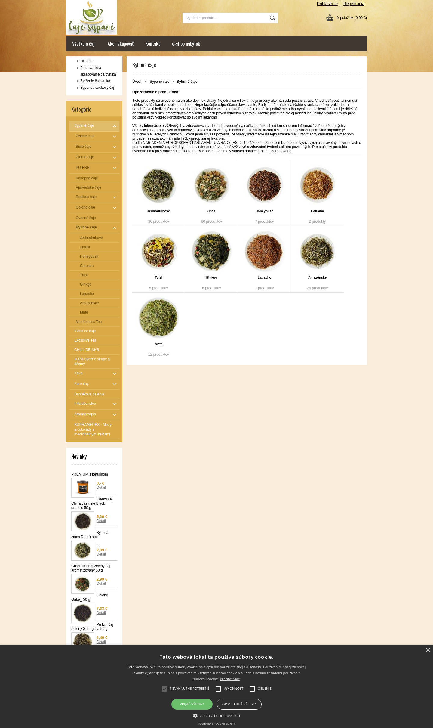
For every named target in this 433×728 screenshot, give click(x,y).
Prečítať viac (230, 679)
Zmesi (211, 211)
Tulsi (158, 277)
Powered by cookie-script (216, 724)
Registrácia (353, 3)
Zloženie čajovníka (95, 81)
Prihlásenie (327, 3)
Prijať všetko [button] (192, 704)
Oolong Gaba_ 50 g (89, 597)
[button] (216, 715)
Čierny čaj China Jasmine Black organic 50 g (91, 503)
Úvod (136, 81)
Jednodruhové (158, 211)
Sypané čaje (160, 81)
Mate (158, 344)
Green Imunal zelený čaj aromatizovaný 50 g (90, 568)
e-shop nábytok (186, 43)
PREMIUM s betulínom (89, 474)
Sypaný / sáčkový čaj (97, 87)
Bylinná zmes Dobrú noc (89, 535)
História (86, 61)
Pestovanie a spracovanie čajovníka (98, 71)
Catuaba (317, 211)
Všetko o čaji (84, 43)
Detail (101, 487)
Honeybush (265, 211)
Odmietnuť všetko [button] (239, 704)
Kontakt (153, 43)
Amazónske (317, 277)
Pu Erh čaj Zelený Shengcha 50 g (92, 626)
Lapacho (264, 277)
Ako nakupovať (121, 43)
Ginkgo (211, 277)
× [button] (427, 650)
